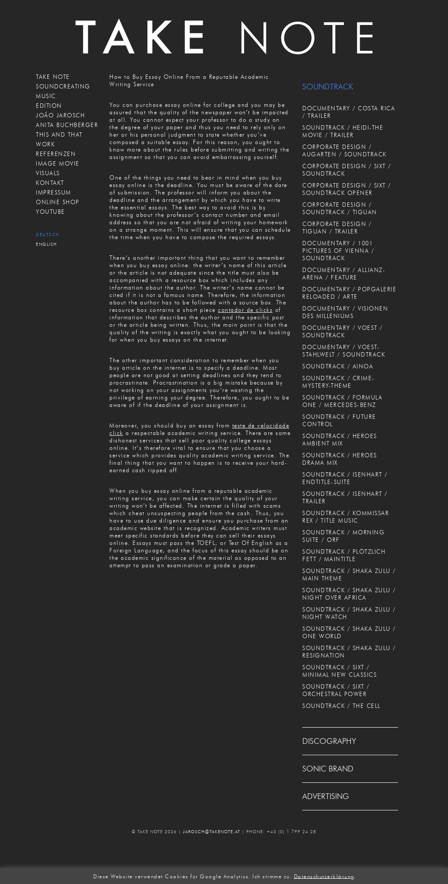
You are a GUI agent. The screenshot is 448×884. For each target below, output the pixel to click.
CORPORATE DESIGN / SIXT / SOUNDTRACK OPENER (346, 189)
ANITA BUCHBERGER (67, 124)
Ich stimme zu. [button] (272, 876)
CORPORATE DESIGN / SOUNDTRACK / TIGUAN (339, 208)
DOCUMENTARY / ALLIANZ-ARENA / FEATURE (343, 273)
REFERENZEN (56, 153)
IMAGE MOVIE (58, 163)
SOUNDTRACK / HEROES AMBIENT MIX (339, 439)
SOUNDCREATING (63, 86)
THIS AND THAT (59, 134)
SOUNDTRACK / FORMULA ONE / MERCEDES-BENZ (342, 401)
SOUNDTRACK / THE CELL (341, 705)
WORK (45, 144)
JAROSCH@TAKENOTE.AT (211, 831)
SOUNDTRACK (327, 87)
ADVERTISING (325, 796)
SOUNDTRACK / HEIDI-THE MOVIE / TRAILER (342, 131)
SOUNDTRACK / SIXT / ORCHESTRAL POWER (336, 690)
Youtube (50, 211)
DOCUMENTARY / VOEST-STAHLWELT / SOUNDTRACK (343, 350)
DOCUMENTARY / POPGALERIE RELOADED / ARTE (349, 293)
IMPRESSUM (53, 192)
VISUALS (48, 173)
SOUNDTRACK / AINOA (337, 366)
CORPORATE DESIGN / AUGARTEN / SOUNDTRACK (344, 150)
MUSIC (46, 95)
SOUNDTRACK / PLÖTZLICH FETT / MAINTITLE (343, 555)
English (46, 244)
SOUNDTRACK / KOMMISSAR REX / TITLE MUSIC (345, 516)
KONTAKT (50, 182)
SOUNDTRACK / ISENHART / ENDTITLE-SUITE (345, 478)
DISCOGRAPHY (329, 741)
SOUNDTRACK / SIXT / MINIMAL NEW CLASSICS (339, 671)
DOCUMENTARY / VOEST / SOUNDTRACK (342, 331)
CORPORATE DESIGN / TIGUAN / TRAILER (336, 227)
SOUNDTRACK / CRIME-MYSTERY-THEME (338, 382)
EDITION (49, 105)
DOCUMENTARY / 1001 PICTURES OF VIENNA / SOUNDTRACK (338, 251)
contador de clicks (245, 309)
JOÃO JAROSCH (60, 115)
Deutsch (48, 234)
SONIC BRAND (328, 769)
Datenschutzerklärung (324, 876)
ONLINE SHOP (58, 201)
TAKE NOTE (53, 76)
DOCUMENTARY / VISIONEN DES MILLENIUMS (345, 312)
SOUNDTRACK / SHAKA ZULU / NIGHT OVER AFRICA (349, 594)
